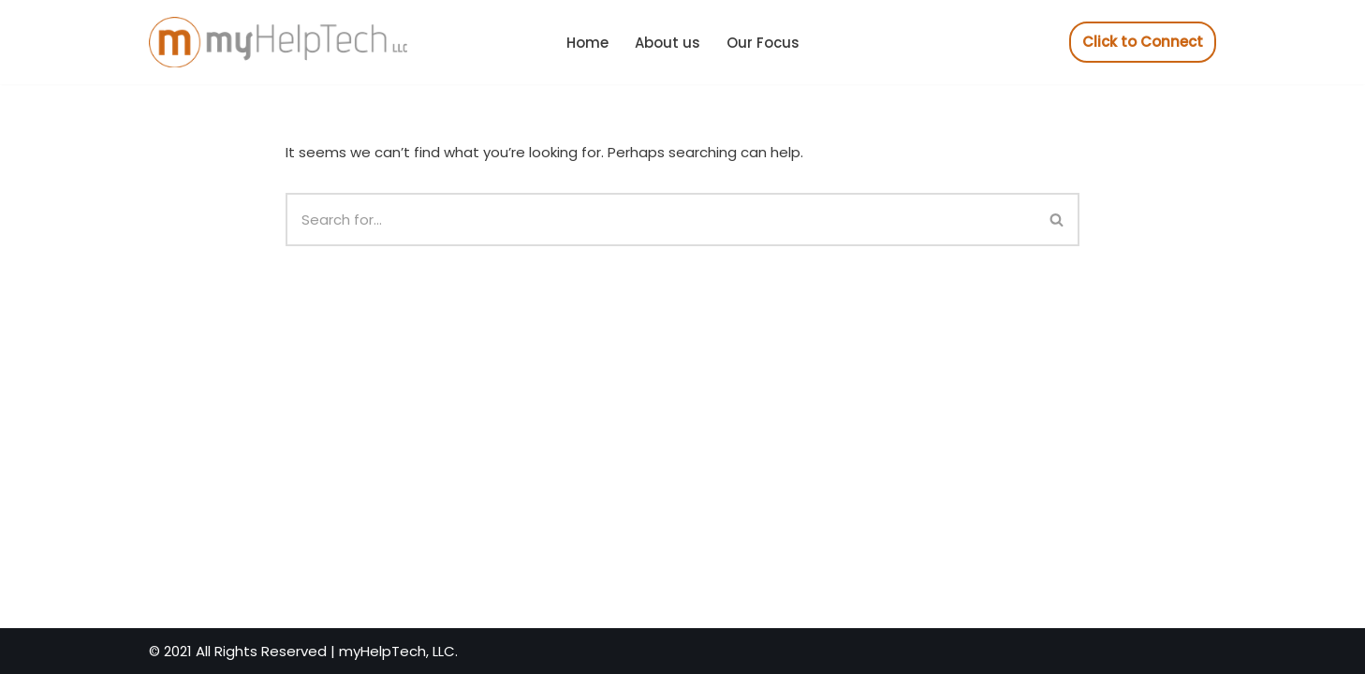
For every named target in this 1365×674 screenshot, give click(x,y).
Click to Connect (1142, 41)
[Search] (660, 219)
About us (667, 42)
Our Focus (763, 42)
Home (587, 42)
